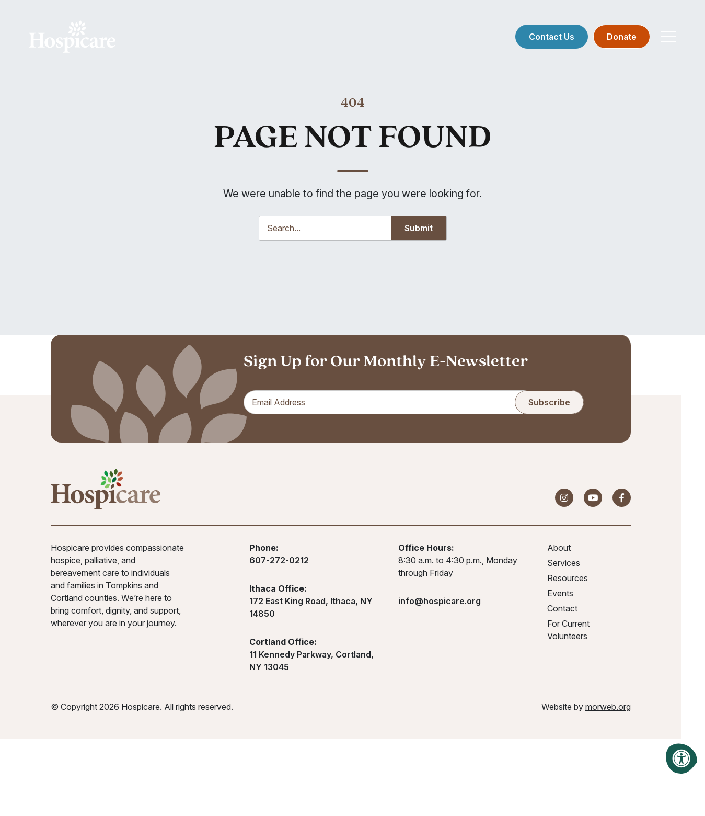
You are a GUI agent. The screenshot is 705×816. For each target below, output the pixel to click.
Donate (622, 36)
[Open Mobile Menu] (668, 36)
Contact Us (551, 36)
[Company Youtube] (593, 498)
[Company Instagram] (564, 498)
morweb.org (608, 706)
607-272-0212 (279, 560)
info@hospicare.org (439, 601)
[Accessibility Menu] (681, 758)
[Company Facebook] (621, 498)
